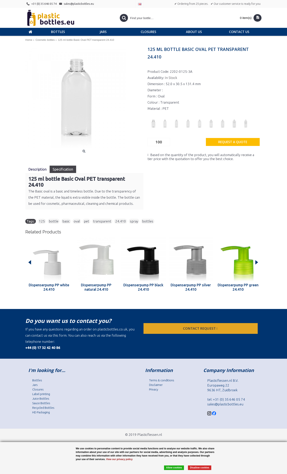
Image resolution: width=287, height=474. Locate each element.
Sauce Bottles (41, 403)
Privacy (153, 389)
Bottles (37, 380)
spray (134, 221)
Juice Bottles (40, 398)
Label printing (41, 394)
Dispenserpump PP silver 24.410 (191, 287)
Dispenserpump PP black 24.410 (143, 287)
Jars (35, 385)
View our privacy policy (119, 459)
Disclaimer (156, 385)
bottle (53, 221)
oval (77, 221)
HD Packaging (41, 412)
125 (42, 221)
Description (37, 169)
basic (66, 221)
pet (86, 221)
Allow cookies (174, 467)
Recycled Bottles (43, 407)
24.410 (120, 221)
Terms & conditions (161, 380)
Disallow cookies (199, 467)
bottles (147, 221)
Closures (38, 389)
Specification (63, 169)
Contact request (200, 328)
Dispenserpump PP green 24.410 (238, 287)
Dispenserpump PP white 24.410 (49, 287)
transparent (102, 221)
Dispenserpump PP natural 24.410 (96, 287)
